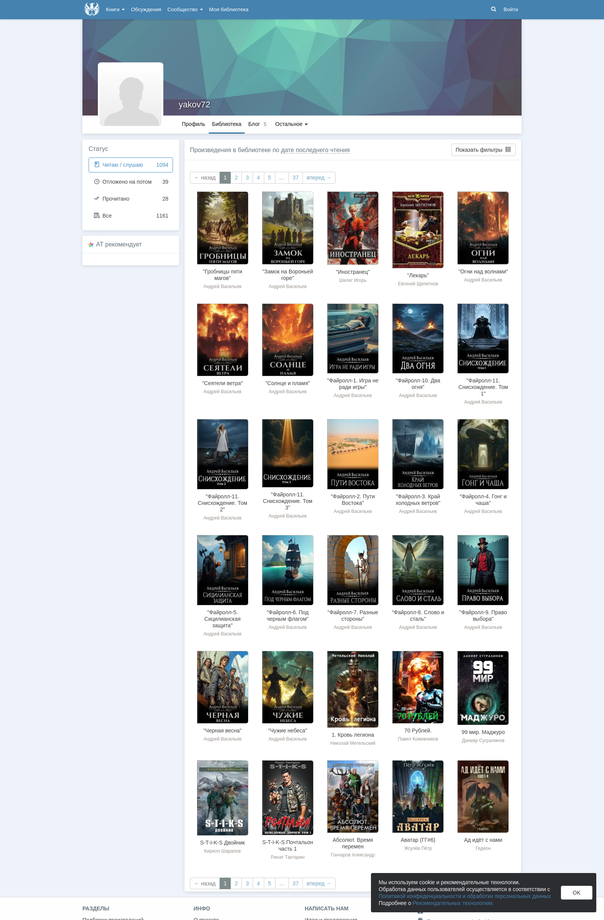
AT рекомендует (119, 244)
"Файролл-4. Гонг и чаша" (483, 499)
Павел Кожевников (418, 739)
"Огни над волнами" (483, 271)
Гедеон (483, 848)
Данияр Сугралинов (483, 740)
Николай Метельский (353, 743)
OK (577, 893)
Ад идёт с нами (483, 840)
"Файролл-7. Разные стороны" (352, 615)
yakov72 (194, 104)
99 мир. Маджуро (483, 732)
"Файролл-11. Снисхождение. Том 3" (287, 501)
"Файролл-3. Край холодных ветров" (418, 499)
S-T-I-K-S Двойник (222, 843)
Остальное (291, 124)
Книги (115, 9)
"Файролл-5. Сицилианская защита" (223, 618)
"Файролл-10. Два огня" (418, 383)
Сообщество (185, 9)
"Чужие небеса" (287, 730)
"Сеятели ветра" (222, 383)
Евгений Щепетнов (418, 284)
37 (296, 177)
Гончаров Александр (353, 855)
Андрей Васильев (222, 286)
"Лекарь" (418, 275)
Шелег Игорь (352, 280)
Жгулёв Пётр (418, 848)
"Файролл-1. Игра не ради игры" (352, 383)
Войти (510, 9)
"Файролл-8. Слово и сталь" (418, 615)
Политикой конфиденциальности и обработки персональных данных (465, 896)
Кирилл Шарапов (222, 851)
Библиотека (226, 124)
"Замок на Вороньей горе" (287, 274)
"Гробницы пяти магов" (222, 274)
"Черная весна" (222, 730)
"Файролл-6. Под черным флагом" (288, 615)
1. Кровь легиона (353, 735)
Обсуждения (146, 9)
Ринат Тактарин (287, 857)
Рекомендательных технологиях (453, 903)
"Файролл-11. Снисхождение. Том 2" (222, 503)
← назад (205, 177)
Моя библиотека (228, 9)
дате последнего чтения (315, 150)
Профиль (193, 124)
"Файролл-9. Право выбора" (483, 615)
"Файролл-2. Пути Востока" (353, 499)
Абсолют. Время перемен (352, 843)
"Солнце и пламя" (287, 383)
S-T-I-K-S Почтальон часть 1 (287, 845)
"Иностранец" (353, 272)
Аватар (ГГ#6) (418, 840)
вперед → (319, 177)
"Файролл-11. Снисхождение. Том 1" (483, 387)
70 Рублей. (418, 730)
